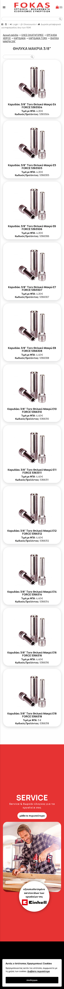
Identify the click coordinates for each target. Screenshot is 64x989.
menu (4, 7)
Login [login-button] (14, 24)
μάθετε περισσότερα (32, 815)
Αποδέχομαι (31, 980)
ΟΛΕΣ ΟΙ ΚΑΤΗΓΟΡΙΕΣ (32, 35)
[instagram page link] (6, 24)
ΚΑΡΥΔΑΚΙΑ (20, 38)
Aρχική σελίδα (10, 35)
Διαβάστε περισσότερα (38, 971)
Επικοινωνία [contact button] (28, 24)
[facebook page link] (2, 24)
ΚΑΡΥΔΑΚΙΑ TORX (38, 38)
